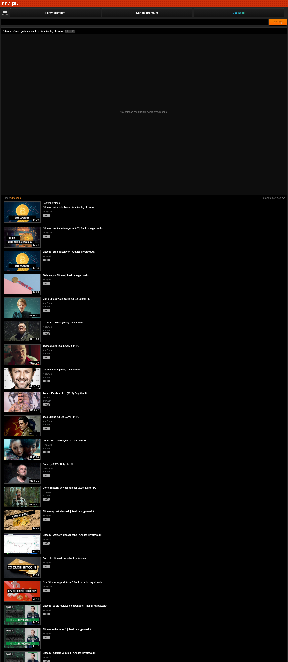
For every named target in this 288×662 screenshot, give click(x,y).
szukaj (278, 22)
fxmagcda (15, 198)
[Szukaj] (134, 22)
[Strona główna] (10, 3)
